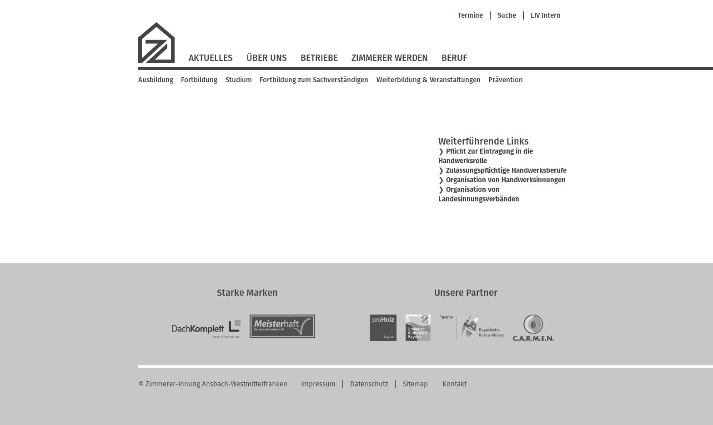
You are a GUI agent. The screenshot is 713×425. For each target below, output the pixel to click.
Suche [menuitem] (506, 16)
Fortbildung (199, 80)
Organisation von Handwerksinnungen (506, 180)
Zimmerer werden (389, 58)
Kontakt (454, 384)
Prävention (505, 80)
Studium (239, 80)
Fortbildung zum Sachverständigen (314, 80)
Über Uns (266, 58)
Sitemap (415, 384)
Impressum (318, 384)
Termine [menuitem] (470, 16)
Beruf (454, 58)
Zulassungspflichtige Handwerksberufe (506, 170)
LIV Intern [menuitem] (546, 16)
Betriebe (319, 58)
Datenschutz (369, 384)
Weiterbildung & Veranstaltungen (429, 80)
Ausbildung (155, 80)
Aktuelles (211, 58)
